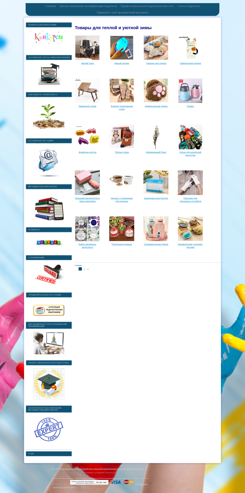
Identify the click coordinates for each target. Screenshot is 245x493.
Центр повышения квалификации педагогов (88, 6)
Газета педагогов (189, 6)
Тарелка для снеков (156, 63)
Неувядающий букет (156, 152)
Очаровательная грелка (156, 244)
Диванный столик (87, 106)
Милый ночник (122, 63)
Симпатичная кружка (190, 63)
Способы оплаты (141, 484)
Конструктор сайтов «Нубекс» (65, 487)
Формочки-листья (87, 152)
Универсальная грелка (156, 106)
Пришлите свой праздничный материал (122, 12)
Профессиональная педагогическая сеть (147, 6)
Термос (190, 106)
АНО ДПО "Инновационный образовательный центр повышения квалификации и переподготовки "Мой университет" (98, 469)
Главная (50, 6)
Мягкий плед (87, 63)
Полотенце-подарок (122, 244)
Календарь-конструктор (156, 198)
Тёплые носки (122, 152)
